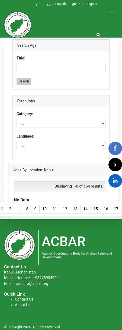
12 (65, 209)
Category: (25, 114)
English (60, 4)
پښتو (39, 4)
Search (24, 81)
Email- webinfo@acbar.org (26, 283)
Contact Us (24, 299)
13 (75, 209)
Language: (25, 136)
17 (116, 209)
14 (85, 209)
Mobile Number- (31, 278)
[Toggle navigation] (111, 13)
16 (106, 209)
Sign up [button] (75, 4)
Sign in (92, 4)
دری (49, 4)
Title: (21, 58)
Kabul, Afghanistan (20, 272)
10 (44, 209)
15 (96, 209)
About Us (22, 305)
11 (55, 209)
